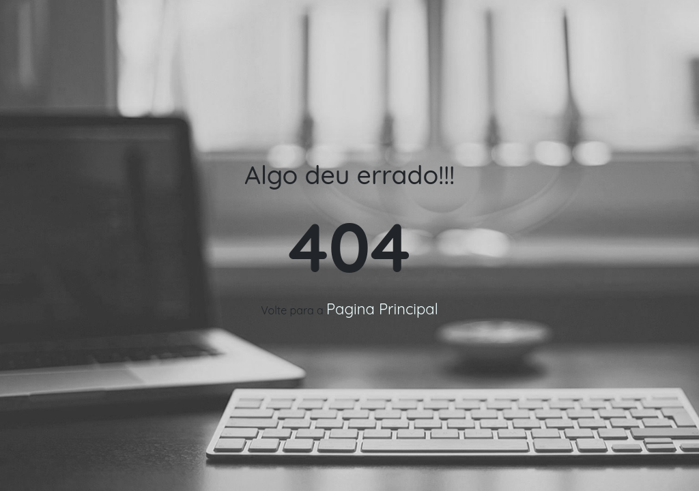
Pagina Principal (382, 308)
